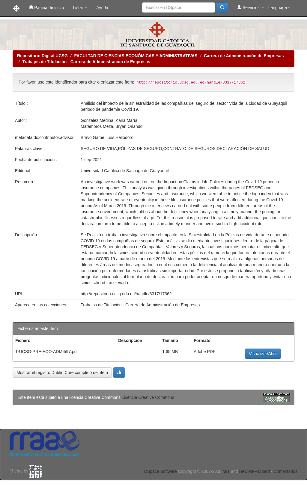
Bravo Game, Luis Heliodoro (107, 137)
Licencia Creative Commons (148, 397)
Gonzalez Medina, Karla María (109, 120)
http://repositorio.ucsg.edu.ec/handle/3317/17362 (126, 293)
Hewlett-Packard (254, 471)
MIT (226, 471)
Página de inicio (46, 7)
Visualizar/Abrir (263, 353)
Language (279, 7)
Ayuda (102, 7)
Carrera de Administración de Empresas (244, 55)
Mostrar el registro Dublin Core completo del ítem (62, 372)
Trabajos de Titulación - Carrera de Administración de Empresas (86, 61)
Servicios (250, 7)
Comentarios (285, 471)
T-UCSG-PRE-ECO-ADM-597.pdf (46, 351)
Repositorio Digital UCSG (42, 55)
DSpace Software (160, 471)
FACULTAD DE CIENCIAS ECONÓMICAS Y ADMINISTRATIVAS (135, 55)
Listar (80, 7)
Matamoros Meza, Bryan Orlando (111, 126)
